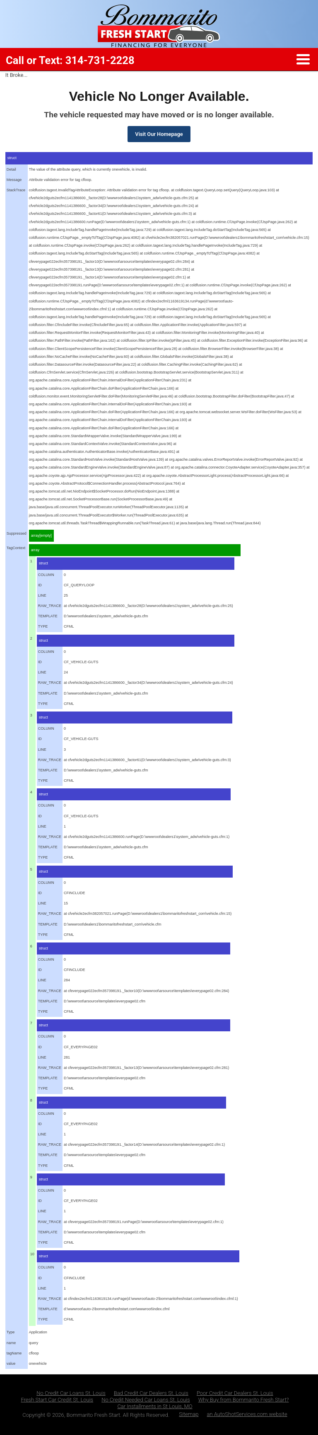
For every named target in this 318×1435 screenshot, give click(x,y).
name (11, 1343)
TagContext (16, 548)
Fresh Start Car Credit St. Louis (57, 1400)
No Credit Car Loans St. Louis (71, 1393)
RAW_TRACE (49, 606)
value (11, 1363)
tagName (14, 1353)
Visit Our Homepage (159, 134)
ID (40, 585)
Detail (11, 169)
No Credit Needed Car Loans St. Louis (145, 1400)
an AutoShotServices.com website (247, 1414)
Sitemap (188, 1414)
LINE (42, 595)
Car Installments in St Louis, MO (154, 1406)
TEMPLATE (48, 616)
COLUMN (46, 575)
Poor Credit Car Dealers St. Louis (235, 1393)
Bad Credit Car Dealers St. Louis (151, 1393)
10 (32, 1254)
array (35, 550)
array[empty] (41, 535)
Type (11, 1332)
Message (14, 180)
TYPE (43, 626)
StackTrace (16, 190)
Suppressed (16, 533)
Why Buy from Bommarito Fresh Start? (243, 1400)
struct (12, 158)
